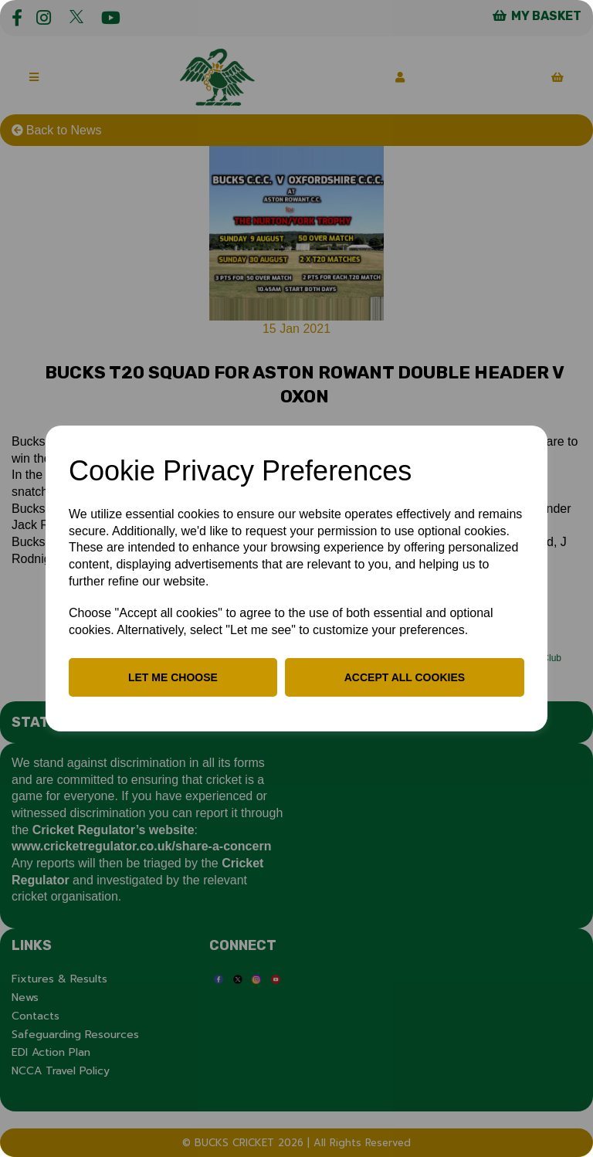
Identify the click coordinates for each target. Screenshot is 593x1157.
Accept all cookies (404, 677)
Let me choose (173, 677)
